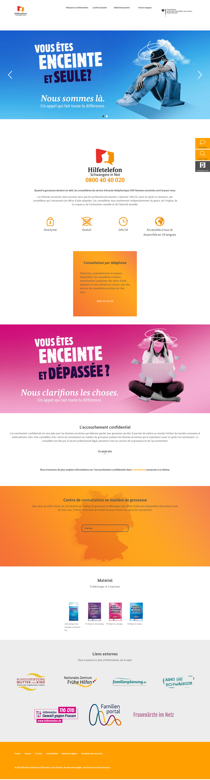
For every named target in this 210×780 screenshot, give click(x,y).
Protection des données (92, 753)
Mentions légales (69, 753)
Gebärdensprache (122, 7)
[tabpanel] (105, 74)
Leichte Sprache (100, 7)
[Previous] (10, 75)
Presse (18, 753)
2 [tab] (107, 116)
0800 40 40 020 (105, 301)
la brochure (138, 469)
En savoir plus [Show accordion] (105, 451)
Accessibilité (52, 753)
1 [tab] (103, 116)
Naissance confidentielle (77, 7)
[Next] (200, 75)
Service (28, 753)
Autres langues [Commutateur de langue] (145, 7)
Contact (38, 753)
